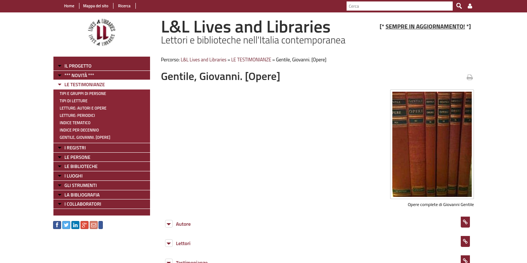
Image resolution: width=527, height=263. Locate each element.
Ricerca (124, 6)
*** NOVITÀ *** (79, 75)
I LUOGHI (73, 175)
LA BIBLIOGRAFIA (82, 194)
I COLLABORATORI (82, 203)
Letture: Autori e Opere (83, 108)
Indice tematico (75, 123)
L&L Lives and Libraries (204, 59)
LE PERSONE (77, 157)
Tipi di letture (73, 101)
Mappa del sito (95, 6)
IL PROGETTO (77, 65)
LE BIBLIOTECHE (81, 166)
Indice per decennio (79, 130)
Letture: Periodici (77, 115)
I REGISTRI (75, 147)
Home (69, 6)
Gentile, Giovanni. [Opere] (85, 137)
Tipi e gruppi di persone (83, 93)
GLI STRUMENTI (80, 185)
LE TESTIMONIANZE (84, 84)
